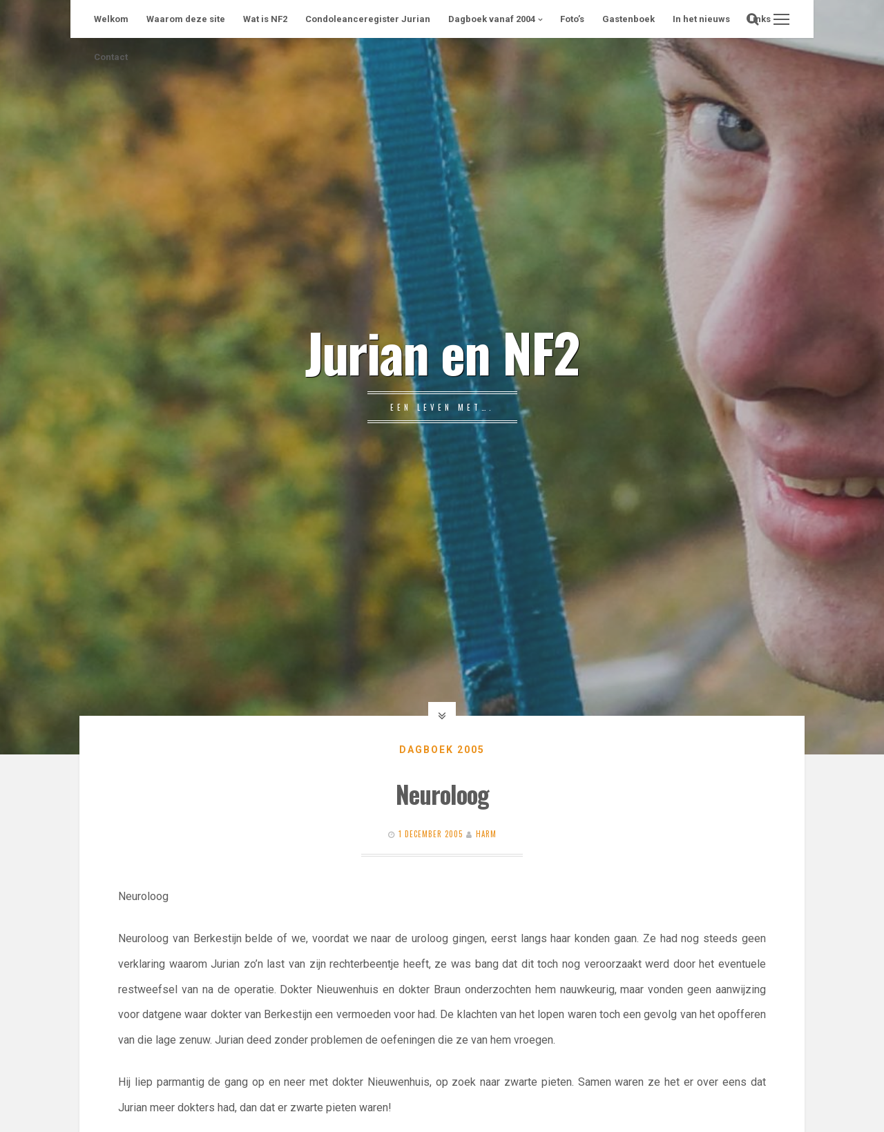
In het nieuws (701, 19)
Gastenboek (628, 19)
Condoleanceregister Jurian (367, 19)
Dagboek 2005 (442, 749)
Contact (111, 57)
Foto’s (572, 19)
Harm (486, 833)
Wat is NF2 (265, 19)
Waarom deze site (185, 19)
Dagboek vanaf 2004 (491, 19)
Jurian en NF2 (442, 351)
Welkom (111, 19)
